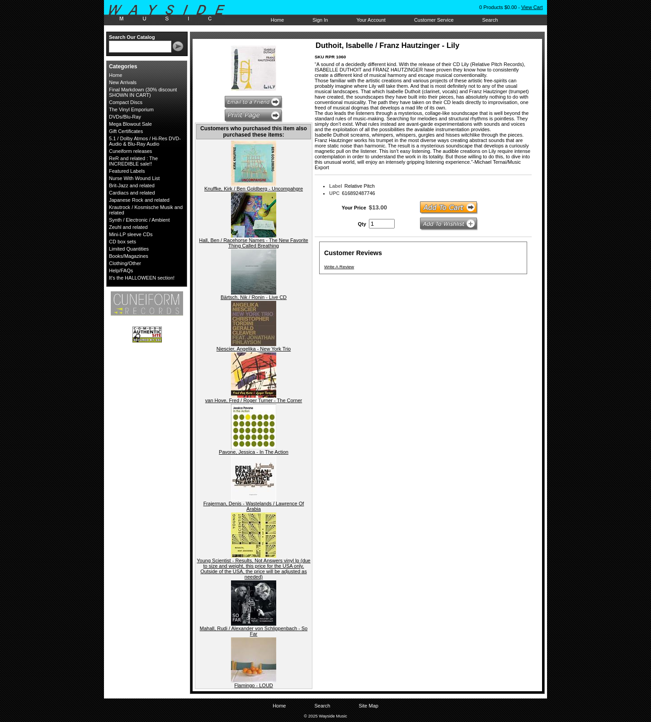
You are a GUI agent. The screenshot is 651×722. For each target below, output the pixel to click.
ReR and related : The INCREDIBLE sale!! (133, 161)
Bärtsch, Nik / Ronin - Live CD (254, 297)
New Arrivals (123, 82)
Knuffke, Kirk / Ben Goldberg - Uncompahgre (253, 188)
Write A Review (339, 266)
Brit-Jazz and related (132, 185)
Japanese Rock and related (139, 200)
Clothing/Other (125, 263)
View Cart (531, 7)
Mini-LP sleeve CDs (130, 234)
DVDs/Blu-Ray (125, 116)
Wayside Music (171, 13)
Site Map (368, 705)
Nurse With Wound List (134, 178)
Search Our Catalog (132, 37)
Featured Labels (127, 171)
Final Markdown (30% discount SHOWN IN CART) (143, 92)
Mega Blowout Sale (130, 124)
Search (490, 20)
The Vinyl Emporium (131, 109)
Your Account (370, 20)
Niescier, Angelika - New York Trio (254, 349)
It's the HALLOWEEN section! (142, 277)
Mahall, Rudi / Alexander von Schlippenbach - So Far (253, 631)
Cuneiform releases (130, 151)
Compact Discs (125, 102)
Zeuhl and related (128, 227)
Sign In (320, 20)
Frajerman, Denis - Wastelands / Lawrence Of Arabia (253, 506)
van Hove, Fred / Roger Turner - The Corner (253, 400)
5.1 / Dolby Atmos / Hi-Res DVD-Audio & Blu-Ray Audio (145, 141)
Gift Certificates (126, 131)
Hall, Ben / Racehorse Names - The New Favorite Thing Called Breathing (253, 243)
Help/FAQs (121, 270)
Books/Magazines (128, 256)
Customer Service (433, 20)
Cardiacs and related (132, 192)
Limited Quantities (129, 249)
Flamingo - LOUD (253, 685)
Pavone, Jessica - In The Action (253, 452)
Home (277, 20)
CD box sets (122, 241)
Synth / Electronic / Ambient (139, 220)
